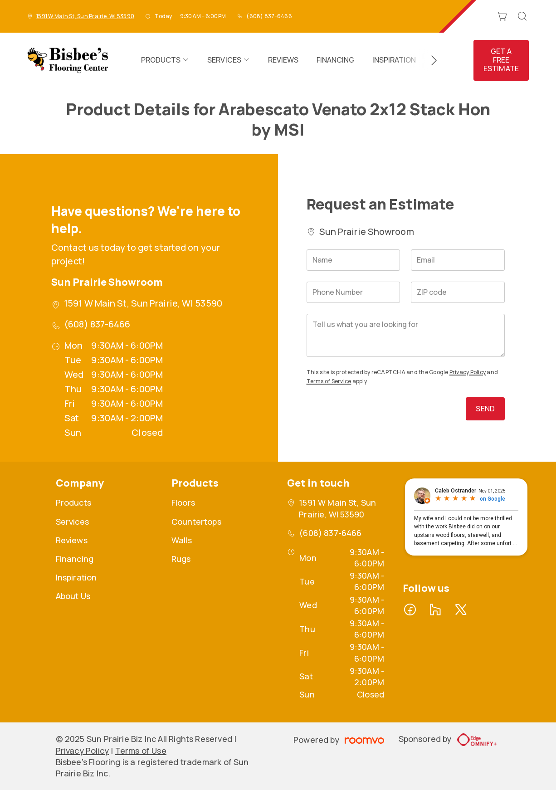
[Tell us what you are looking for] (406, 335)
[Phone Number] (353, 292)
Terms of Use (140, 750)
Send (485, 409)
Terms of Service (329, 381)
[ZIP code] (458, 292)
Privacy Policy (467, 372)
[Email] (458, 260)
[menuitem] (165, 60)
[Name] (353, 260)
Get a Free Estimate (501, 59)
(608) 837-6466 (269, 16)
